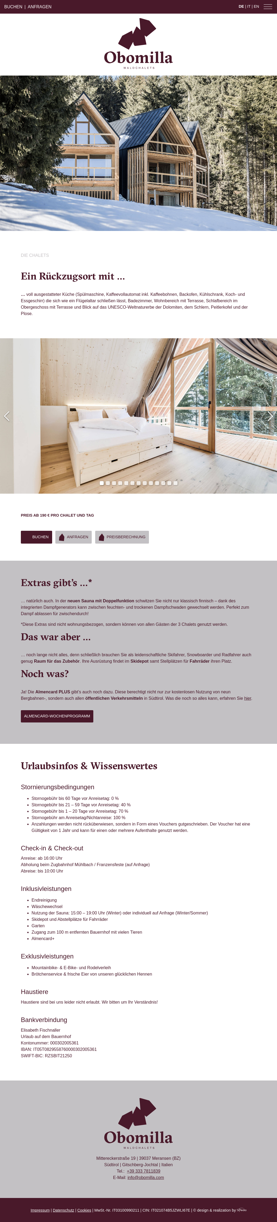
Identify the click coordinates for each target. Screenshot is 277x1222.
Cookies (84, 1210)
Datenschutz (63, 1210)
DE (241, 6)
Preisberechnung (120, 537)
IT (249, 6)
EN (256, 6)
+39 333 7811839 (143, 1171)
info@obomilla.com (146, 1177)
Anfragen (40, 7)
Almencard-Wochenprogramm (57, 716)
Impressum (40, 1210)
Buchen (13, 7)
